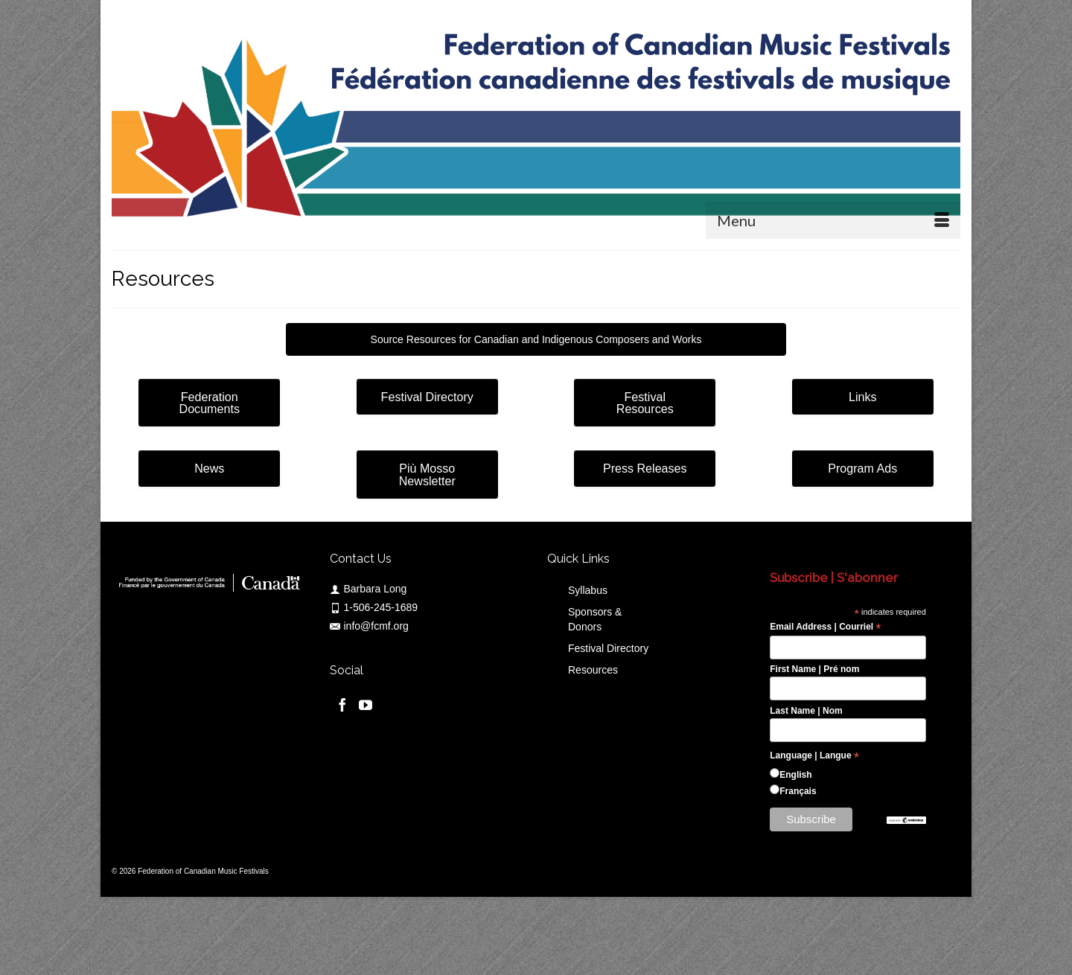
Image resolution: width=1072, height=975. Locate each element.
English (795, 775)
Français (797, 791)
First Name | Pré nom (814, 669)
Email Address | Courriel (825, 627)
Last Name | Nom (806, 711)
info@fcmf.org (369, 626)
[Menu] (833, 220)
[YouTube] (365, 704)
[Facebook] (342, 704)
